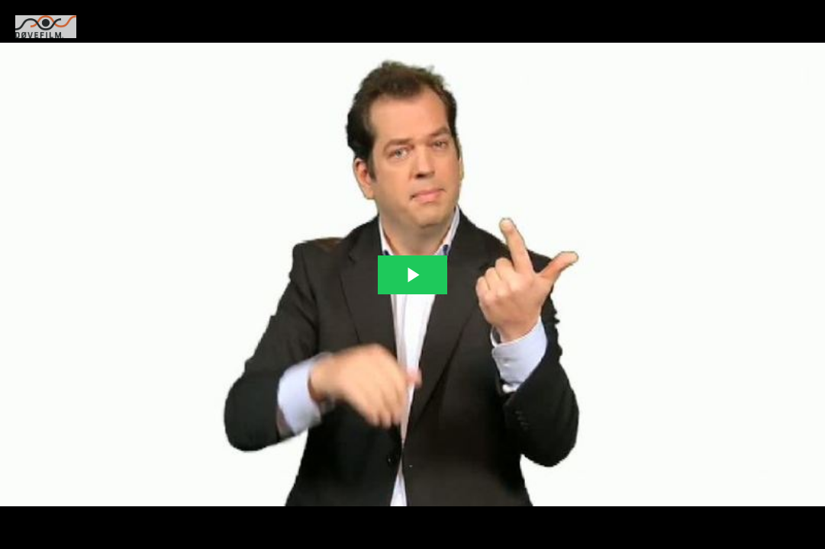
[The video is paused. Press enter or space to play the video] (412, 274)
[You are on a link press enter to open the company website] (45, 26)
